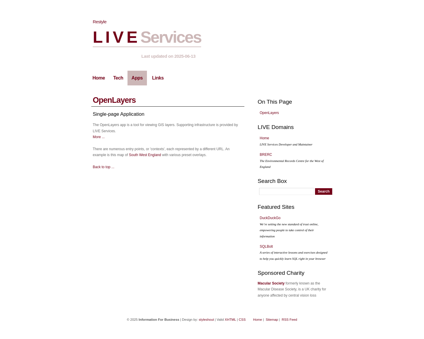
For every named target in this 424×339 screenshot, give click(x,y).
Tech (118, 77)
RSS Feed (289, 319)
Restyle (100, 21)
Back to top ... (103, 167)
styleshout (206, 319)
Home (98, 77)
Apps (137, 77)
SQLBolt (293, 252)
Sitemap (272, 319)
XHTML (230, 319)
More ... (99, 137)
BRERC (292, 160)
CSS (242, 319)
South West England (145, 155)
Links (158, 77)
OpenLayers (114, 100)
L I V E (147, 37)
